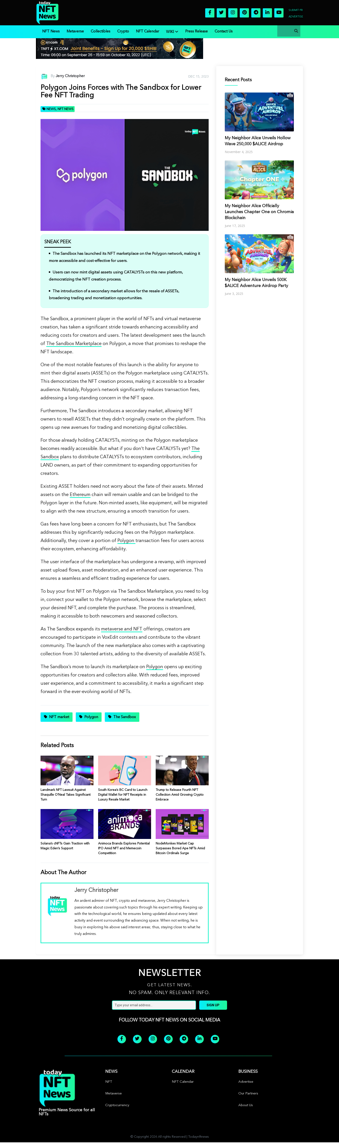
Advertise (296, 16)
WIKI (170, 32)
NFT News (51, 31)
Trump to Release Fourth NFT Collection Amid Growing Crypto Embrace (180, 794)
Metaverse (75, 31)
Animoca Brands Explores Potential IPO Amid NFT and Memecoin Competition (124, 848)
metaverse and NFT (121, 629)
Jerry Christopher (70, 76)
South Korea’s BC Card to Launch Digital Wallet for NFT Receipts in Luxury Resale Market (122, 794)
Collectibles (100, 31)
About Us (245, 1106)
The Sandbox (124, 717)
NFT (108, 1082)
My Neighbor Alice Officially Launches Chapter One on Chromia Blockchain (259, 212)
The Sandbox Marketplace (74, 344)
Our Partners (248, 1094)
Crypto (123, 31)
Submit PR (296, 10)
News (51, 109)
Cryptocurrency (117, 1106)
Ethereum (80, 495)
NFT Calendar (147, 31)
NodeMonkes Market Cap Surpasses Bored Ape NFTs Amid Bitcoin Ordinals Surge (180, 848)
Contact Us (224, 31)
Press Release (196, 31)
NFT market (59, 717)
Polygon (126, 541)
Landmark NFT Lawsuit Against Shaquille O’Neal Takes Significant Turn (66, 794)
